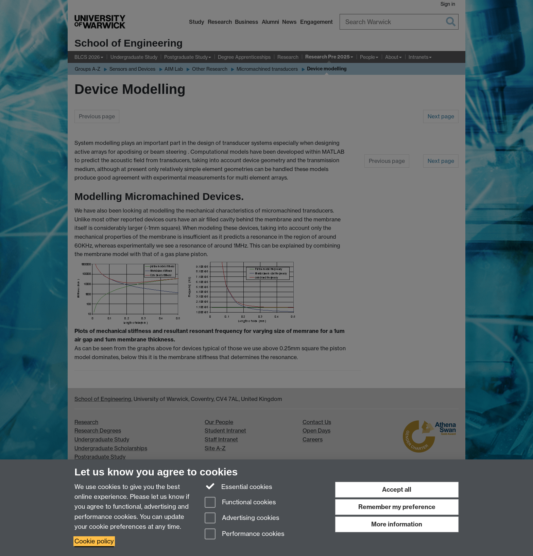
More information (396, 524)
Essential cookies (238, 486)
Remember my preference (396, 507)
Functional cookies (240, 502)
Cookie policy (94, 541)
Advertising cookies (242, 518)
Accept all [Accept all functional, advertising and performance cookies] (396, 489)
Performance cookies (245, 534)
